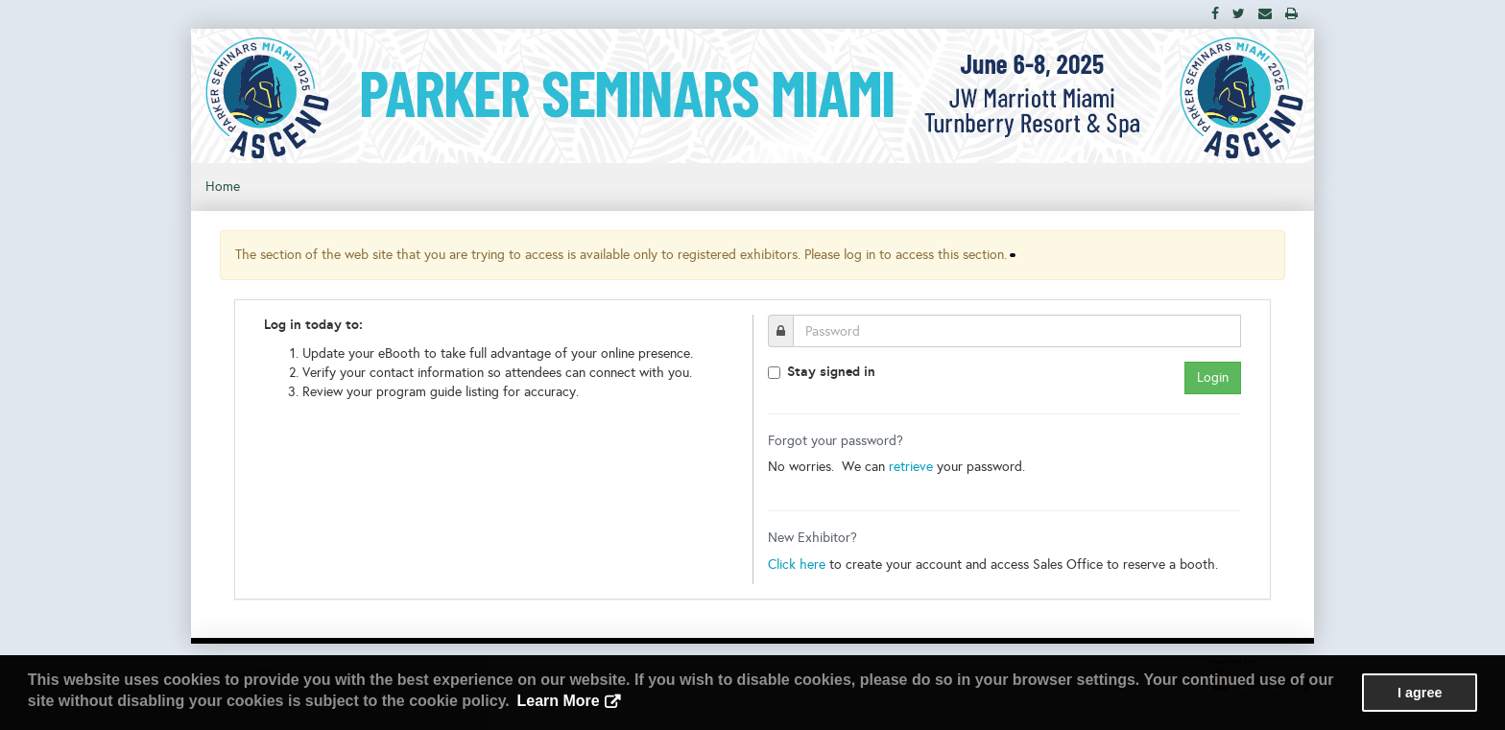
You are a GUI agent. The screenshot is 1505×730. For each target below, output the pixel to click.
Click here (796, 564)
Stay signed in (831, 371)
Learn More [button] (557, 701)
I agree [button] (1420, 692)
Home (222, 186)
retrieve (911, 467)
